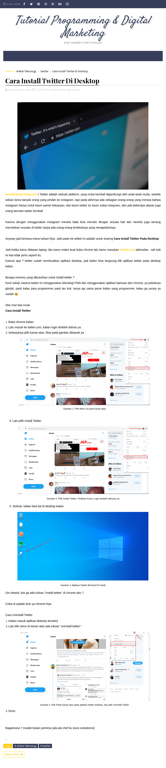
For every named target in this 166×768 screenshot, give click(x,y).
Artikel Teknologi (26, 71)
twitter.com (127, 249)
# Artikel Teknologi (25, 745)
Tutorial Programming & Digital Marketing (83, 27)
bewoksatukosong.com (21, 194)
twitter (44, 71)
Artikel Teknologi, (61, 89)
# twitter (45, 745)
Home (8, 71)
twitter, (76, 89)
